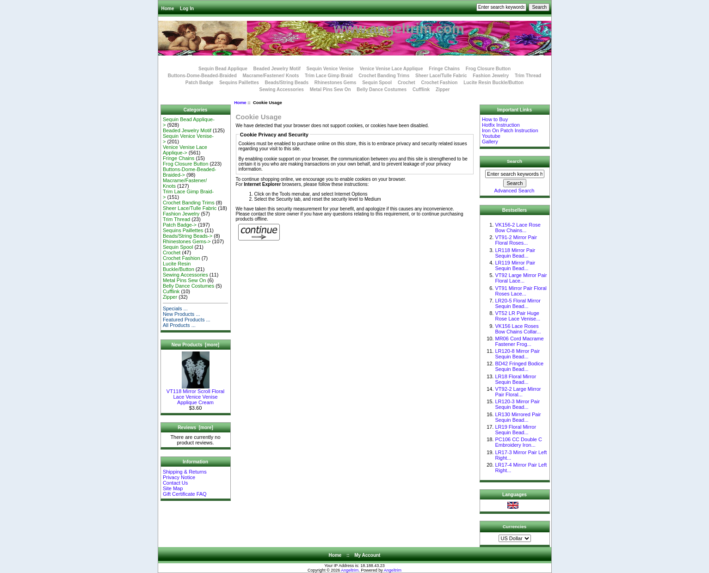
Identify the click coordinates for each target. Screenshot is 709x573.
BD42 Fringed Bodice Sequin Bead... (519, 366)
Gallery (490, 141)
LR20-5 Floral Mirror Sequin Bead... (517, 303)
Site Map (173, 488)
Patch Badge (199, 82)
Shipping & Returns (185, 471)
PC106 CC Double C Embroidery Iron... (518, 442)
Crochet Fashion (439, 82)
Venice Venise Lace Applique (391, 68)
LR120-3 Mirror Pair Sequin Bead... (517, 404)
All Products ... (179, 325)
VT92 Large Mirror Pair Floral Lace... (521, 277)
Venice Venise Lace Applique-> (185, 149)
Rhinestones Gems (335, 82)
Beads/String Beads (286, 82)
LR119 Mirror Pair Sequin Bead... (515, 265)
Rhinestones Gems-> (187, 241)
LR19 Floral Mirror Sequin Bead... (515, 429)
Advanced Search (514, 190)
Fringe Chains (444, 68)
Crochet (406, 82)
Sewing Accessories (281, 89)
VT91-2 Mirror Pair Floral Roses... (515, 240)
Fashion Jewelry (491, 75)
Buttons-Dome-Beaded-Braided (202, 75)
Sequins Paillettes (239, 82)
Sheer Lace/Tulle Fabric (441, 75)
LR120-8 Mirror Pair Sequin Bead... (517, 353)
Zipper (443, 89)
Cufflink (421, 89)
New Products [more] (195, 344)
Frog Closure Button (488, 68)
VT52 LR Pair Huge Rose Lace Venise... (517, 315)
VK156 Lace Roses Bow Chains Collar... (518, 328)
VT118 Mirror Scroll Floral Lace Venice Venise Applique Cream (195, 394)
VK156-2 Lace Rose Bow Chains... (517, 227)
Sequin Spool (377, 82)
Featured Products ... (186, 319)
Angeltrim (349, 570)
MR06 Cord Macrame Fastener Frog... (519, 341)
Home (167, 8)
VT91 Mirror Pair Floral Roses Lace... (520, 290)
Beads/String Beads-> (187, 236)
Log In (187, 8)
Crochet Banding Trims (383, 75)
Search (514, 161)
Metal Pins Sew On (330, 89)
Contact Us (175, 483)
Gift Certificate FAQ (185, 494)
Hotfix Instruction (501, 125)
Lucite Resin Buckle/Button (493, 82)
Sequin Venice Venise (330, 68)
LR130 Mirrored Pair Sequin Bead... (518, 417)
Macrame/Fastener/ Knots (271, 75)
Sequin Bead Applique (222, 68)
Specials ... (175, 308)
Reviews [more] (195, 427)
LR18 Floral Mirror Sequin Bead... (515, 379)
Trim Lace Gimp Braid (328, 75)
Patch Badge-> (180, 225)
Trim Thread (528, 75)
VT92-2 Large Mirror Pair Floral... (518, 391)
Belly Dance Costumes (382, 89)
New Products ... (181, 314)
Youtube (491, 136)
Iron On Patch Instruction (510, 130)
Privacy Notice (179, 477)
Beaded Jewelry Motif (277, 68)
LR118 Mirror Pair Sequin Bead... (515, 253)
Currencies (515, 526)
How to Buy (495, 119)
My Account (367, 555)
